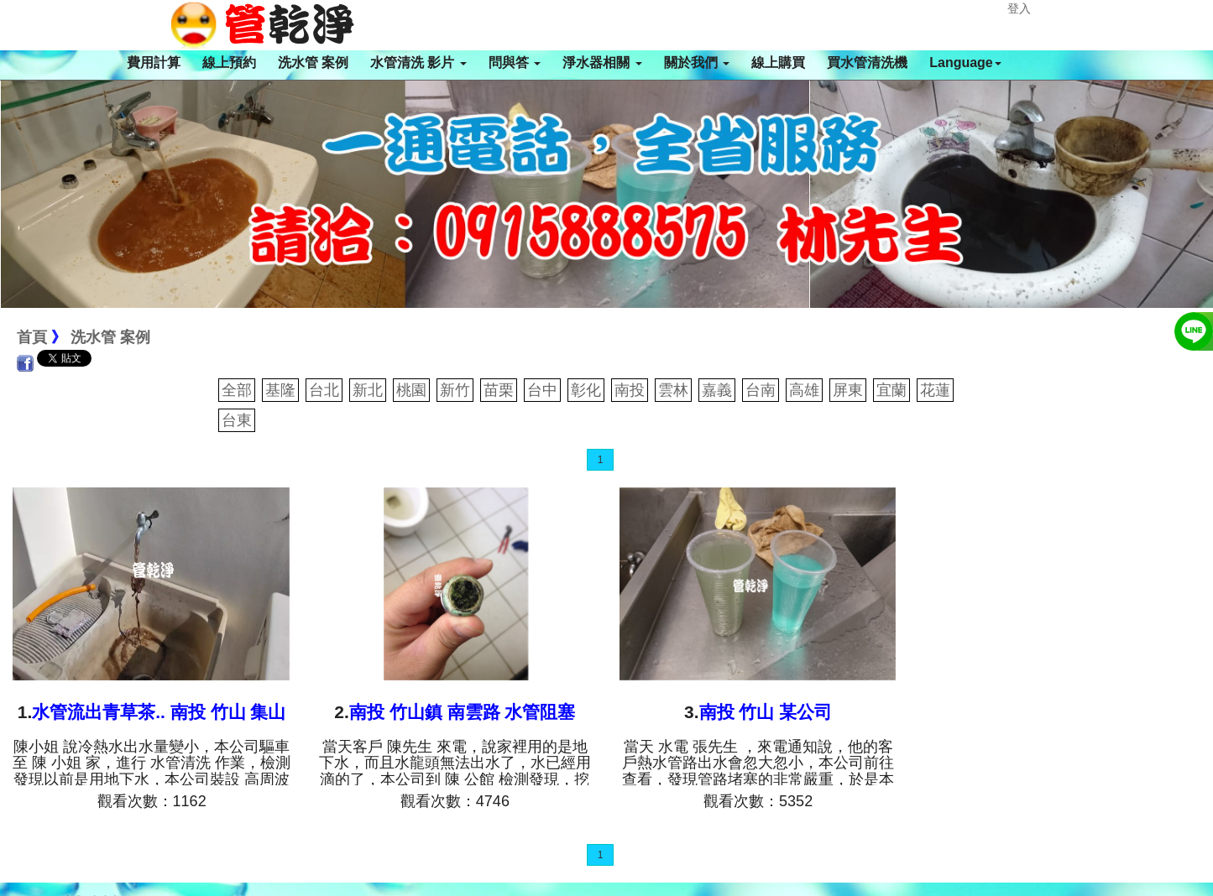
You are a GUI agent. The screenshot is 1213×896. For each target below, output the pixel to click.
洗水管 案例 (313, 62)
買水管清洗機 (867, 62)
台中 (542, 390)
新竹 (455, 390)
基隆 (280, 390)
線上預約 (229, 62)
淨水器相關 (601, 62)
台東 (237, 420)
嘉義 (717, 390)
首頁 (32, 337)
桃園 (411, 390)
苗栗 (499, 390)
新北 (368, 390)
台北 (324, 390)
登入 (1019, 8)
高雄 (804, 390)
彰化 (586, 390)
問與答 (515, 62)
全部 (237, 390)
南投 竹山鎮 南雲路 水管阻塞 (462, 711)
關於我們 (696, 62)
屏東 (848, 390)
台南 (760, 390)
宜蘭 (891, 390)
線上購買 (778, 62)
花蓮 (935, 390)
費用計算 (153, 62)
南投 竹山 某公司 (766, 711)
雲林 (673, 390)
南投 (629, 390)
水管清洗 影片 (418, 62)
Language (965, 62)
